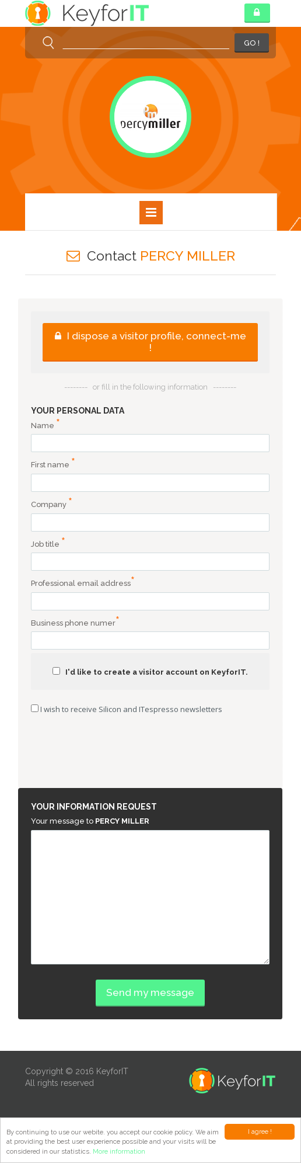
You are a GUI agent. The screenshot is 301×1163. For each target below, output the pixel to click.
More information (119, 1151)
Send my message (150, 992)
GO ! (252, 43)
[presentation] (150, 752)
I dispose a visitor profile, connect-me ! (150, 341)
